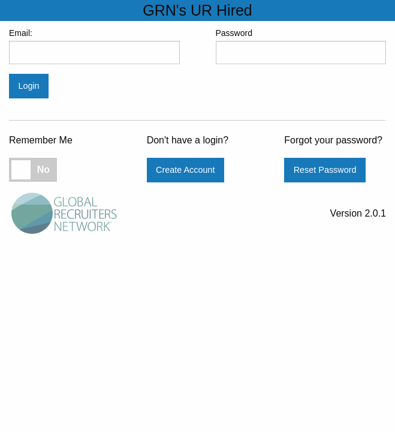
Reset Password (325, 170)
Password (301, 46)
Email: (94, 46)
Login (28, 86)
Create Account (185, 170)
